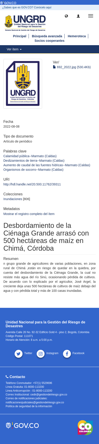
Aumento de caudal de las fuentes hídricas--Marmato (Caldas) (46, 165)
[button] (66, 16)
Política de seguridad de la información (29, 406)
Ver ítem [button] (14, 49)
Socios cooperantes (49, 40)
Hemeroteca (77, 36)
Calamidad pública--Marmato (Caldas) (30, 156)
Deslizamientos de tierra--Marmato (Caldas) (34, 160)
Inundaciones (12, 199)
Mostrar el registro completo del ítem (28, 214)
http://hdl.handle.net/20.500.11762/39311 (32, 184)
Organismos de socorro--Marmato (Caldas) (33, 169)
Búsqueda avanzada (47, 36)
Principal (19, 36)
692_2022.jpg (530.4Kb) (72, 67)
